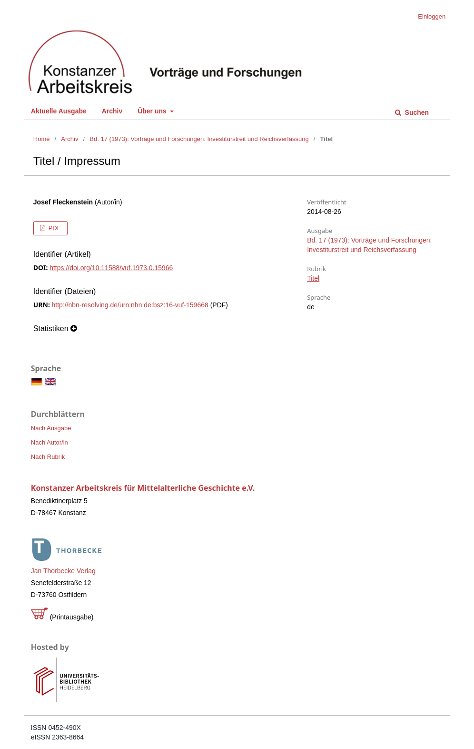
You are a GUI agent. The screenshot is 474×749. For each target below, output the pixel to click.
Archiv (112, 111)
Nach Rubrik (48, 456)
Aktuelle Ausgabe (59, 111)
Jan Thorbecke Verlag (63, 571)
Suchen (416, 112)
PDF (54, 228)
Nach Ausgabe (51, 428)
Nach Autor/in (49, 442)
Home (41, 138)
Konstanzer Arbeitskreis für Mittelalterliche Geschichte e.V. (143, 488)
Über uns (153, 111)
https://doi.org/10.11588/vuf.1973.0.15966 (111, 268)
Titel (313, 278)
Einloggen (431, 16)
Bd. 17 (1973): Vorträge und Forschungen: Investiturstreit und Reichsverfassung (198, 138)
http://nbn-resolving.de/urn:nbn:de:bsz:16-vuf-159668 (130, 305)
